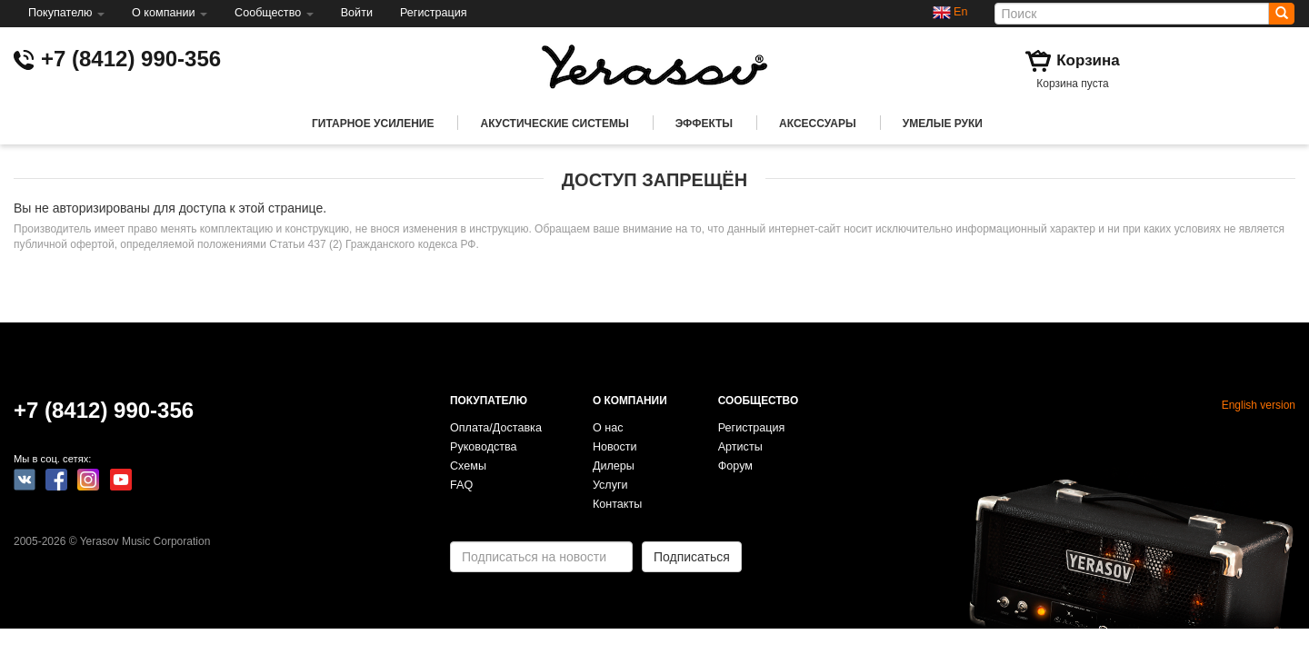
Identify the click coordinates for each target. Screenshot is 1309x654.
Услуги (610, 485)
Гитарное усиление (373, 123)
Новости (615, 447)
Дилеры (614, 466)
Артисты (740, 447)
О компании (169, 12)
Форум (735, 466)
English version (1258, 405)
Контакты (617, 504)
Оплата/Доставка (496, 427)
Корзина (1088, 60)
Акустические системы (554, 123)
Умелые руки (943, 123)
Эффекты (704, 123)
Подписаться (692, 557)
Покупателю (66, 12)
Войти (357, 12)
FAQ (461, 485)
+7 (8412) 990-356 (131, 58)
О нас (608, 427)
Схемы (468, 466)
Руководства (483, 447)
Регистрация (433, 12)
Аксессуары (817, 123)
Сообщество (274, 12)
